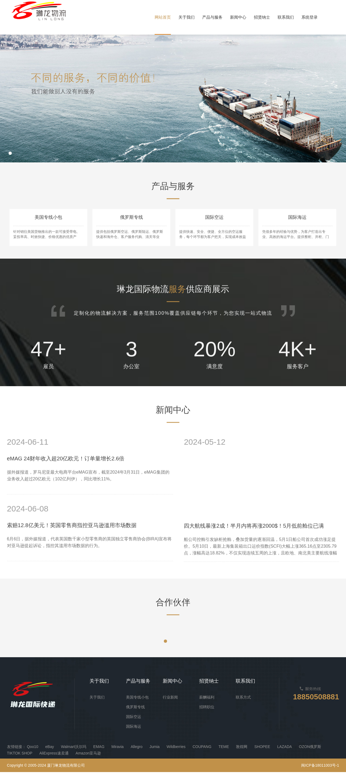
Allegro (136, 752)
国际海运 (133, 732)
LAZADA (284, 752)
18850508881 (314, 703)
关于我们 (97, 703)
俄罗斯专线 (135, 713)
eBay (49, 752)
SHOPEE (262, 752)
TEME (223, 752)
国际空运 (133, 722)
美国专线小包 (137, 703)
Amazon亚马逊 (88, 759)
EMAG (98, 752)
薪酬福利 (206, 703)
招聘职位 (206, 713)
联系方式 (243, 703)
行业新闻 (170, 703)
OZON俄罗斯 (310, 752)
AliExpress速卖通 (53, 759)
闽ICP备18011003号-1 (320, 771)
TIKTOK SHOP (19, 759)
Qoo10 (32, 752)
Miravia (117, 752)
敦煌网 (241, 752)
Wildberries (176, 752)
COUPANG (201, 752)
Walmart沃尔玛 (73, 752)
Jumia (154, 752)
